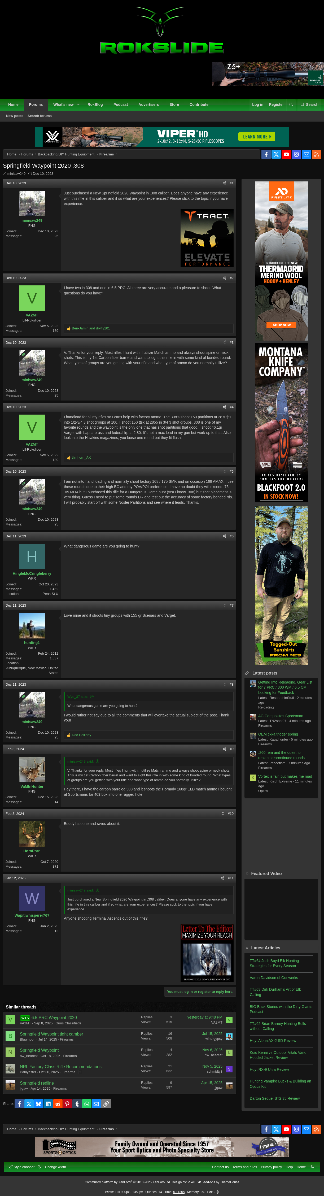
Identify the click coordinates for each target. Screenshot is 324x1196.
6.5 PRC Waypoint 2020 (58, 1021)
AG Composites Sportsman (276, 720)
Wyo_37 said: (81, 701)
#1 (228, 187)
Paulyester (32, 1076)
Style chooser (25, 1164)
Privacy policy (268, 1164)
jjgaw (28, 1092)
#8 (228, 688)
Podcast (123, 107)
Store (177, 107)
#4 (228, 411)
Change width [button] (58, 1164)
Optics (259, 795)
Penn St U (54, 598)
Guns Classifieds (72, 1027)
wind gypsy (210, 1043)
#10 (227, 818)
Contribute (201, 107)
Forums (38, 107)
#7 (228, 609)
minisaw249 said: (84, 765)
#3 (228, 347)
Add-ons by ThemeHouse (221, 1179)
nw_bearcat (33, 1060)
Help (286, 1164)
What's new (66, 107)
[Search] (306, 107)
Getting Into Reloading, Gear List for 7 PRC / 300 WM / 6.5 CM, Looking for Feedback (281, 691)
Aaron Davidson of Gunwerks (270, 982)
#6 (228, 540)
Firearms (70, 1043)
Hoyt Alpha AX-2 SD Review (269, 1044)
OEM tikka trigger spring (274, 738)
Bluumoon (32, 1043)
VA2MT (29, 1027)
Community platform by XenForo (128, 1179)
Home (16, 107)
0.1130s (179, 1189)
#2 (228, 282)
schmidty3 (210, 1075)
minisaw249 (20, 178)
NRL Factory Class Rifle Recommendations (65, 1070)
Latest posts (260, 677)
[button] (81, 107)
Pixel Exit (194, 1179)
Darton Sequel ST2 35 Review (271, 1102)
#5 (228, 475)
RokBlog (98, 107)
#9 (228, 753)
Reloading (262, 711)
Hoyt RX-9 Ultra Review (265, 1073)
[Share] (220, 187)
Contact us (217, 1164)
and (95, 332)
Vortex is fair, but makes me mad (281, 780)
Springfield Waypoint (43, 1054)
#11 (227, 882)
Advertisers (151, 107)
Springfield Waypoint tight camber (55, 1038)
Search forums (42, 118)
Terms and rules (242, 1164)
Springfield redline (41, 1087)
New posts (17, 118)
